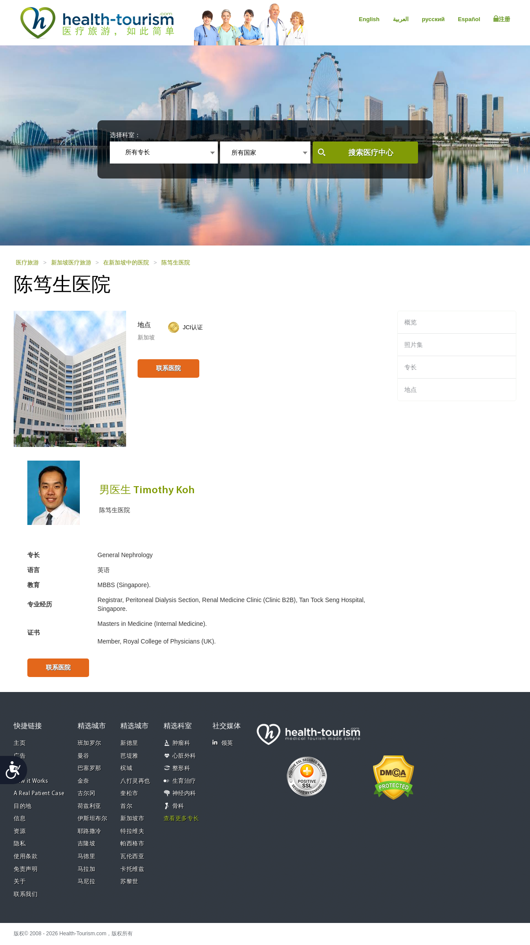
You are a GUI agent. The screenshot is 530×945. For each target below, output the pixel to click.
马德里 (87, 856)
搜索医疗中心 (370, 153)
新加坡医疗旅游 (71, 262)
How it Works (31, 781)
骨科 (178, 806)
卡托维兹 (132, 869)
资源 (20, 831)
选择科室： (125, 134)
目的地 (23, 806)
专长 (410, 367)
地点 (410, 389)
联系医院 (168, 368)
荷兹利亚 (89, 806)
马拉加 (87, 869)
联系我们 (25, 894)
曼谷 (84, 756)
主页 (20, 743)
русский (433, 19)
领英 (223, 743)
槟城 (126, 768)
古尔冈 (87, 793)
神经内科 (184, 793)
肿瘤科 (181, 743)
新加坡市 (132, 819)
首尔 (126, 806)
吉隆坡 (87, 844)
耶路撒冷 (89, 831)
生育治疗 (184, 781)
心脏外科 (184, 756)
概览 (410, 322)
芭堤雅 (129, 756)
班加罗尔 (89, 743)
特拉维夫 (132, 831)
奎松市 (129, 793)
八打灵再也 (135, 781)
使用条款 (25, 856)
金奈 (84, 781)
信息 (20, 819)
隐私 (20, 844)
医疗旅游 (27, 262)
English (369, 19)
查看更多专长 (181, 819)
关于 (20, 882)
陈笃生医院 (175, 262)
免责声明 (25, 869)
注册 (501, 18)
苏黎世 (129, 882)
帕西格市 (132, 844)
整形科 (181, 768)
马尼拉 (87, 882)
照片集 (413, 344)
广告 (20, 756)
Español (469, 19)
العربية (401, 19)
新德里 (129, 743)
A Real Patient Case (39, 793)
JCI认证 (193, 327)
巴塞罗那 (89, 768)
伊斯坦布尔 (93, 819)
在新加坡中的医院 (126, 262)
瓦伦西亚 (132, 856)
